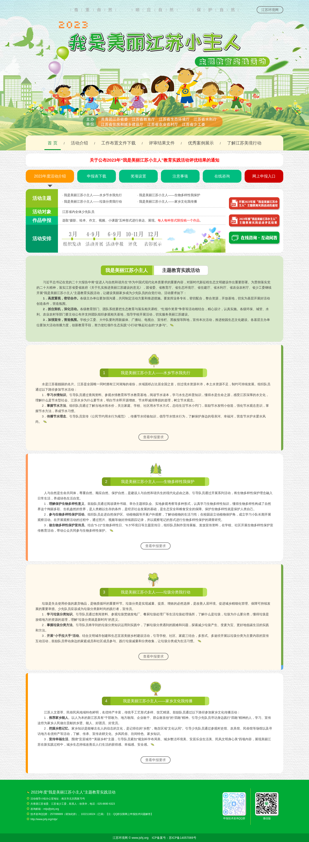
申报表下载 (96, 176)
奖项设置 (138, 176)
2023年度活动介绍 (50, 176)
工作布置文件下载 (118, 143)
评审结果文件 (162, 143)
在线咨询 (222, 176)
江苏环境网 (270, 10)
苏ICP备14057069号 (182, 837)
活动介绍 (79, 143)
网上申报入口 (264, 176)
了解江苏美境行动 (244, 143)
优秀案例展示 (201, 143)
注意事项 (180, 176)
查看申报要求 (153, 437)
